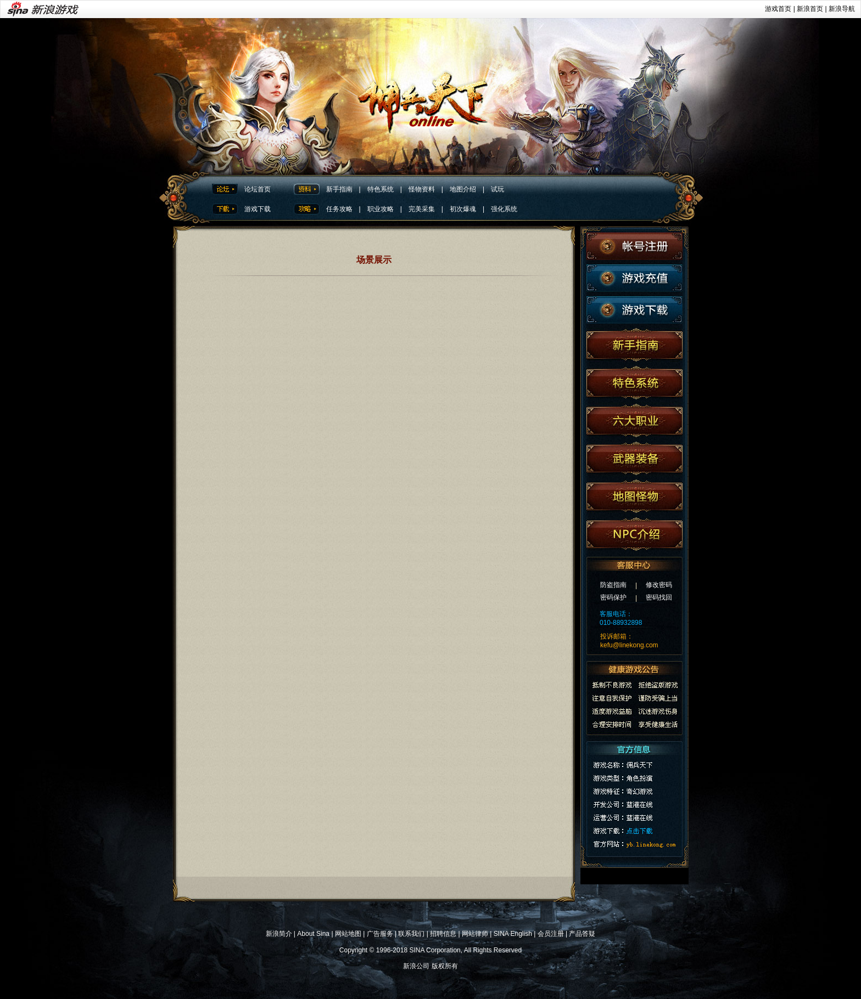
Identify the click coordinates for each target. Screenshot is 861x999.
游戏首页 (778, 9)
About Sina (313, 934)
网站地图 (348, 934)
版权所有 (445, 966)
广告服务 (380, 934)
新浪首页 (810, 9)
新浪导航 (842, 9)
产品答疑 (582, 934)
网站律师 (475, 934)
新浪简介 (279, 934)
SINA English (513, 934)
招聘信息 (443, 934)
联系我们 (411, 934)
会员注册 (551, 934)
